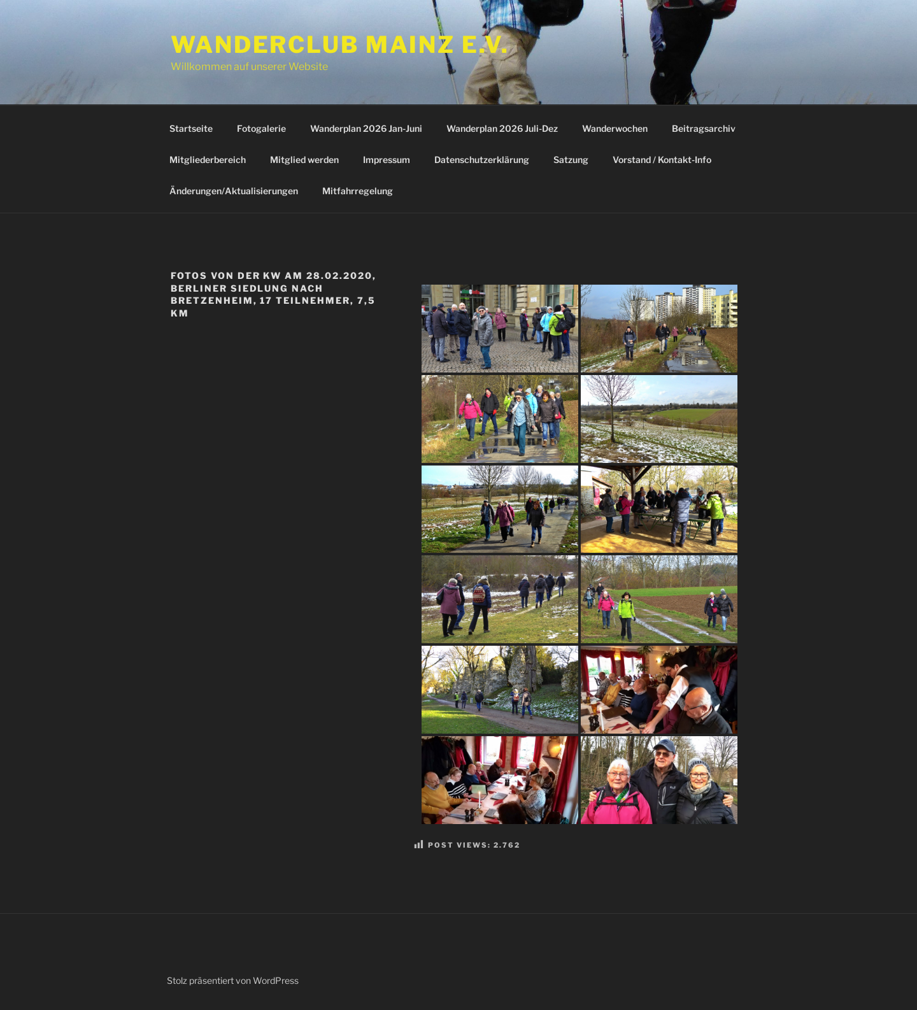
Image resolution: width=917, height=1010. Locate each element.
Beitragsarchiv (704, 128)
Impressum (386, 159)
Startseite (191, 128)
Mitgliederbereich (207, 159)
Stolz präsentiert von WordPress (233, 980)
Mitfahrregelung (357, 190)
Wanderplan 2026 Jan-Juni (366, 128)
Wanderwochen (615, 128)
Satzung (570, 159)
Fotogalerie (261, 128)
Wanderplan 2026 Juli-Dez (502, 128)
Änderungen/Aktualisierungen (233, 190)
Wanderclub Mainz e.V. (340, 45)
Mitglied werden (304, 159)
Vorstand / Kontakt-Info (662, 159)
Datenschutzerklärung (481, 159)
